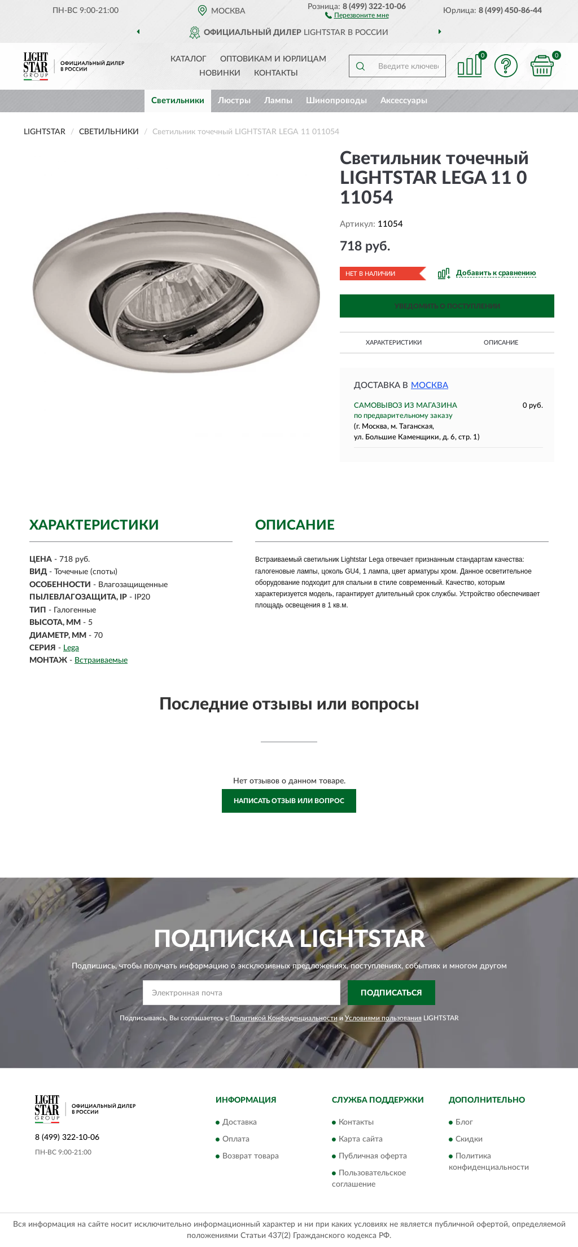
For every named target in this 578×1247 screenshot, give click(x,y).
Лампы (278, 100)
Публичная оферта (373, 1156)
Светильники (177, 100)
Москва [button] (429, 385)
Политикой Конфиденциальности (284, 1018)
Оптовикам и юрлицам (273, 59)
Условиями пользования (383, 1018)
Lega (71, 648)
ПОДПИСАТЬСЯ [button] (391, 993)
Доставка (239, 1122)
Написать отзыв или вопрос (289, 800)
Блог (464, 1122)
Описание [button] (501, 343)
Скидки (469, 1139)
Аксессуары (403, 100)
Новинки (219, 73)
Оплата (235, 1139)
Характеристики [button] (394, 343)
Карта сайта (361, 1139)
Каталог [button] (188, 59)
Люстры (234, 100)
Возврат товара (250, 1156)
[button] (357, 14)
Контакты (276, 73)
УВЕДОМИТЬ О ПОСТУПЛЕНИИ (447, 306)
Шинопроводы (336, 100)
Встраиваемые (101, 660)
